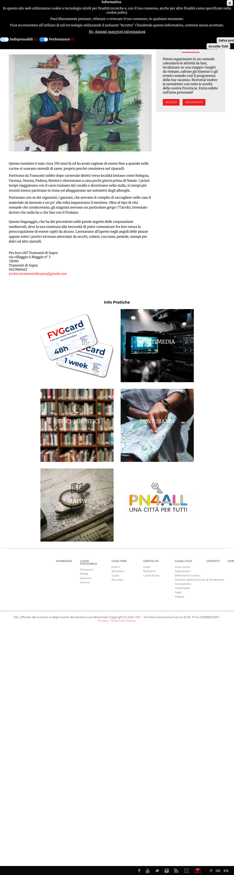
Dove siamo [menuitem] (182, 567)
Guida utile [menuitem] (183, 561)
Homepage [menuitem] (64, 561)
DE (218, 871)
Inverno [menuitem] (85, 582)
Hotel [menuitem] (146, 567)
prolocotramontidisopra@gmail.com (38, 274)
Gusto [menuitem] (115, 575)
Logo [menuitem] (178, 592)
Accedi (171, 102)
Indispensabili (21, 39)
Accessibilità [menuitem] (183, 584)
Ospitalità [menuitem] (151, 561)
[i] (35, 39)
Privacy (103, 621)
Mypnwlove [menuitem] (182, 571)
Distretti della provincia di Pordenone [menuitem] (199, 580)
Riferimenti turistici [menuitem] (187, 575)
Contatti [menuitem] (213, 561)
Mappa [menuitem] (179, 596)
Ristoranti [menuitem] (149, 571)
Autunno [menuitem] (86, 578)
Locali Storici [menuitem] (151, 575)
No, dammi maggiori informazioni (117, 31)
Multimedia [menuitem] (182, 588)
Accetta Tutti (218, 45)
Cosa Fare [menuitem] (119, 561)
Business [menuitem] (117, 580)
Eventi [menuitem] (116, 567)
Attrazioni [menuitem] (118, 571)
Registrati (194, 102)
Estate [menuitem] (84, 574)
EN (226, 871)
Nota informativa (123, 621)
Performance (59, 39)
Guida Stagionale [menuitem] (88, 562)
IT (211, 871)
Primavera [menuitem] (86, 569)
